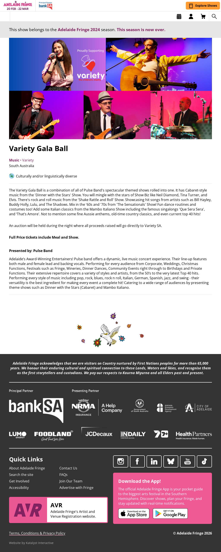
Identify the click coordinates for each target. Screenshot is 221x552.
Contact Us (68, 468)
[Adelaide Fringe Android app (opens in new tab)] (170, 513)
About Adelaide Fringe (27, 468)
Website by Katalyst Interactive (31, 543)
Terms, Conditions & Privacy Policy (37, 533)
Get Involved (19, 481)
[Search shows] (215, 16)
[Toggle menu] (5, 16)
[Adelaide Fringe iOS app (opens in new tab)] (133, 513)
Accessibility (19, 487)
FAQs (63, 474)
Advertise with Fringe (76, 487)
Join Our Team (70, 481)
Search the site (21, 474)
